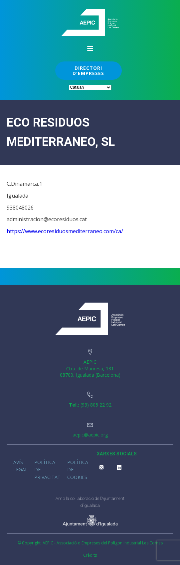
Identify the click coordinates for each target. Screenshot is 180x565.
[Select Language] (90, 87)
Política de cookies (77, 469)
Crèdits (90, 555)
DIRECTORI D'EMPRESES (88, 70)
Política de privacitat (47, 469)
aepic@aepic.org (90, 434)
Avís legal (20, 466)
